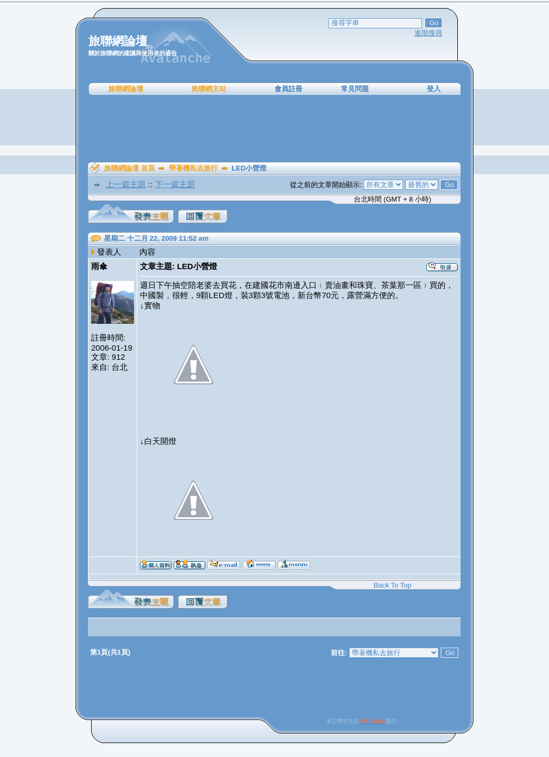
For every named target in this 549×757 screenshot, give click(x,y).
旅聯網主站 (208, 89)
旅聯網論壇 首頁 (129, 168)
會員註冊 (288, 89)
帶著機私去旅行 (193, 168)
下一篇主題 (175, 184)
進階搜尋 (428, 33)
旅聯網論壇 (125, 89)
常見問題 (355, 89)
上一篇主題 (126, 184)
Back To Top (392, 585)
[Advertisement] (274, 129)
